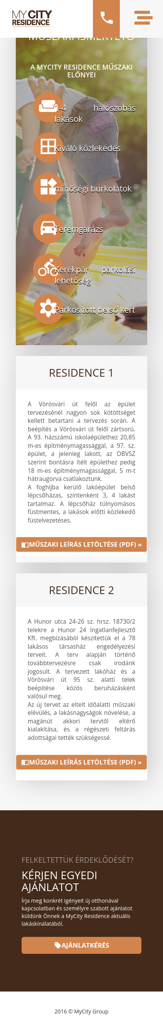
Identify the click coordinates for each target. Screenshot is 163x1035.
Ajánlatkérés (81, 945)
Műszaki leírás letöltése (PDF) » (81, 544)
